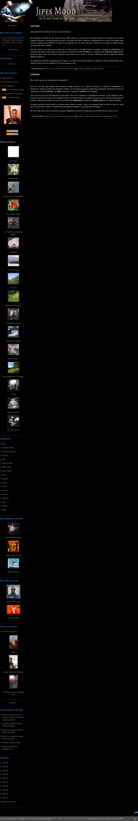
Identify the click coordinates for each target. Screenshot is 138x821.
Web (4, 510)
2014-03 (5, 774)
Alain (4, 742)
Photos (4, 486)
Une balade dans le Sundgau (13, 377)
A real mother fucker (13, 602)
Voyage (5, 506)
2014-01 (5, 778)
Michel (4, 730)
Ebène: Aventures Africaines (13, 672)
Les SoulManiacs (8, 86)
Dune (13, 652)
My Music (12, 64)
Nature (4, 483)
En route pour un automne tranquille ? (50, 80)
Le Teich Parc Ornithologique (13, 196)
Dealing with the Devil (13, 555)
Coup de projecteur (9, 451)
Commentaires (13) (67, 116)
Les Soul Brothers (13, 430)
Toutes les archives (9, 801)
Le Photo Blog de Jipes (15, 89)
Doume (4, 746)
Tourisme (5, 498)
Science (5, 494)
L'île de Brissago (13, 270)
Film (3, 459)
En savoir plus (117, 819)
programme (99, 116)
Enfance (5, 455)
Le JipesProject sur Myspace (12, 93)
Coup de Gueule (8, 447)
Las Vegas (13, 161)
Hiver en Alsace (13, 359)
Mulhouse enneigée (13, 341)
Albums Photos (8, 142)
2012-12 (5, 794)
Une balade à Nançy (13, 323)
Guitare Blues (13, 49)
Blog (3, 444)
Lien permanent (55, 68)
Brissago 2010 (13, 178)
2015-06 (5, 766)
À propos (12, 703)
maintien (115, 116)
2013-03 (5, 790)
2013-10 (5, 782)
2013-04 (5, 786)
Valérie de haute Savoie (10, 715)
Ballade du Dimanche (13, 305)
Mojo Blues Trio (7, 78)
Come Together (13, 618)
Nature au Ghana (13, 412)
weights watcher (89, 116)
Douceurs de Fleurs (13, 214)
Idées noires (6, 467)
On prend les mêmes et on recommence (51, 32)
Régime (5, 490)
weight (95, 68)
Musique (5, 479)
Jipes (4, 723)
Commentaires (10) (67, 68)
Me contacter (12, 25)
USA (4, 502)
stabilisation (88, 68)
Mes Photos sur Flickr (10, 82)
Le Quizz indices (15, 742)
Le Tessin (13, 288)
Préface (13, 394)
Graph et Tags (7, 463)
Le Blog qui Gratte (13, 97)
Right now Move (13, 572)
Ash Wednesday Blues (13, 537)
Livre (4, 475)
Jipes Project (6, 471)
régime (81, 68)
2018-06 (5, 763)
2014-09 (5, 770)
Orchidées (13, 252)
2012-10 (5, 798)
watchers (101, 68)
